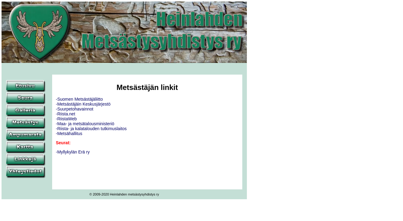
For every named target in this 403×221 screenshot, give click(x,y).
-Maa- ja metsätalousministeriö (85, 123)
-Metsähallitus (69, 133)
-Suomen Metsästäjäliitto (79, 99)
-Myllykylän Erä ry (73, 151)
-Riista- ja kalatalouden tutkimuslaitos (91, 128)
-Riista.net (65, 113)
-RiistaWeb (66, 118)
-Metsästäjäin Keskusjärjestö (83, 104)
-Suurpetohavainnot (74, 109)
